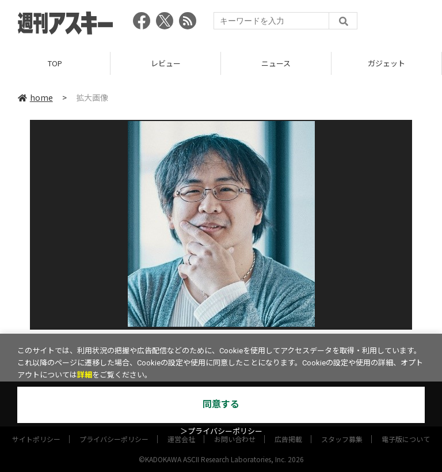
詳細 (84, 375)
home (35, 97)
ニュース (276, 63)
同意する (221, 404)
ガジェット (386, 63)
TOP (55, 63)
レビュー (166, 63)
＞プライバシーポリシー (221, 431)
